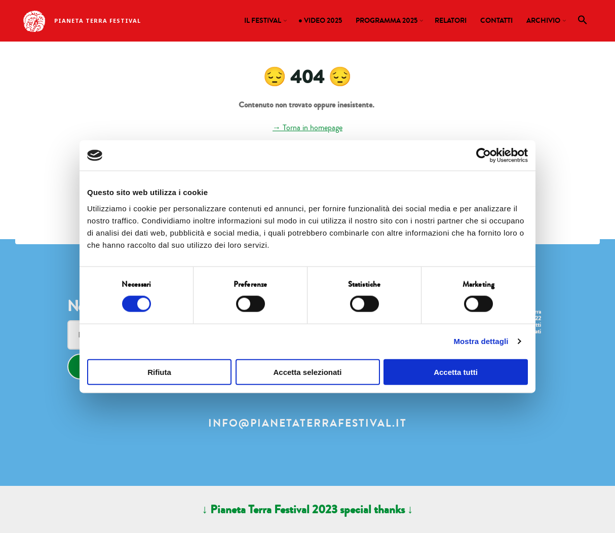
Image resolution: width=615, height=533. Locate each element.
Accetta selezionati (307, 371)
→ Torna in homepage (307, 127)
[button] (583, 22)
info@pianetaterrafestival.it (307, 423)
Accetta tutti (456, 371)
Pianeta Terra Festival (97, 20)
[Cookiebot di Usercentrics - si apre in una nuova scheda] (483, 155)
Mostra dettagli (480, 341)
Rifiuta (159, 371)
